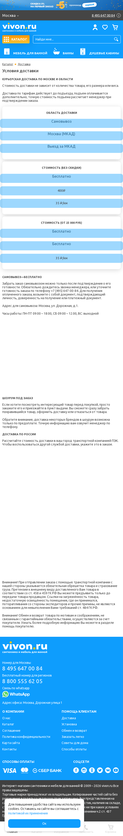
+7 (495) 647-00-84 (64, 291)
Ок (44, 823)
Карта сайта (11, 743)
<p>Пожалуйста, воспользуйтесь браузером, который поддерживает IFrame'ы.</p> (38, 513)
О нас (6, 718)
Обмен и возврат (74, 730)
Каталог (7, 64)
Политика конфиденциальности (26, 737)
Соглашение (11, 730)
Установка (69, 724)
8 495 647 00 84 (22, 668)
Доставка (69, 718)
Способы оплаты (74, 749)
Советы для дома (75, 743)
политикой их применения (28, 813)
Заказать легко (73, 737)
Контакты (9, 749)
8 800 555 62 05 (22, 681)
